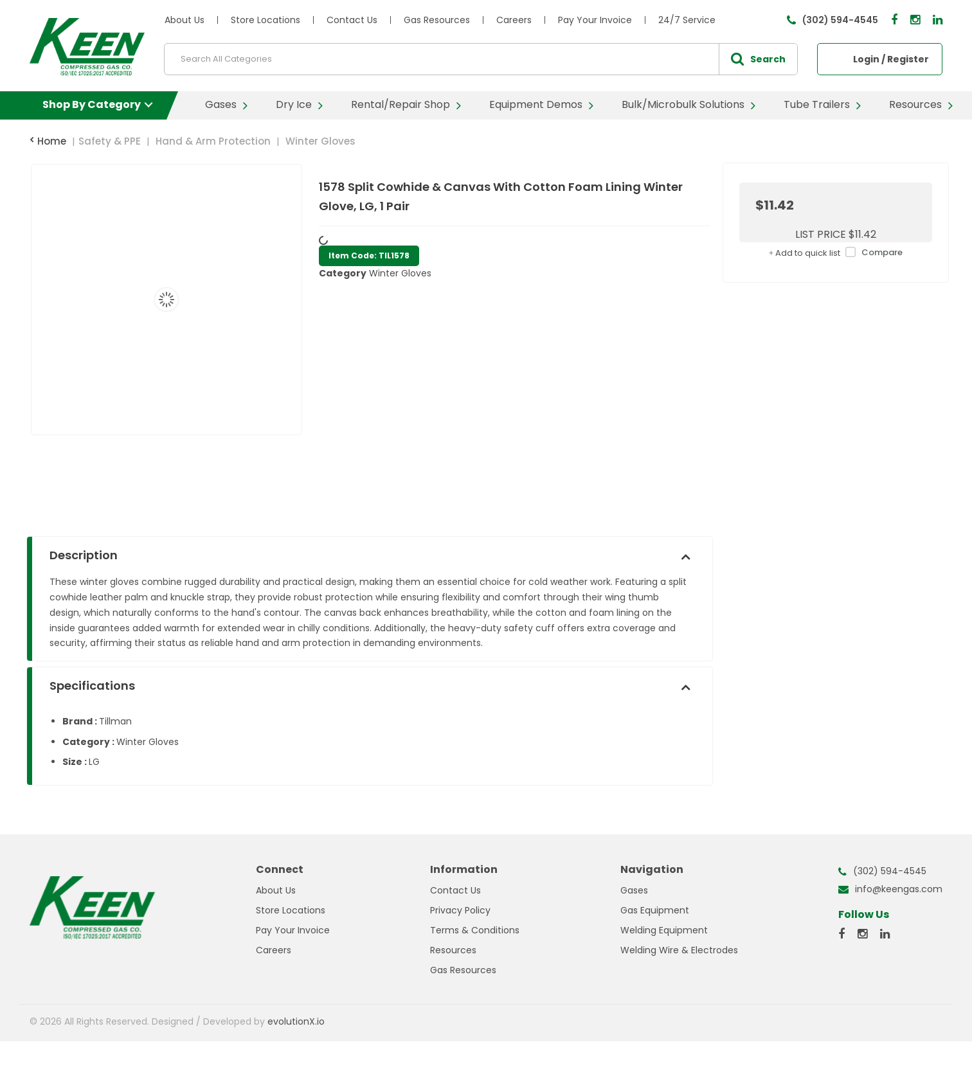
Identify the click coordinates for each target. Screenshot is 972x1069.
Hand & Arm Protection (213, 141)
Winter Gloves (320, 141)
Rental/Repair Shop (400, 104)
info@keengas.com (898, 889)
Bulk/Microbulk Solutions (683, 104)
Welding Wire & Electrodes (679, 950)
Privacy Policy (460, 910)
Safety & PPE (109, 141)
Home (48, 141)
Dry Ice (294, 104)
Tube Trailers (817, 104)
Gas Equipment (654, 910)
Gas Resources (437, 19)
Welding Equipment (664, 930)
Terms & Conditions (474, 930)
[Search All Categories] (481, 59)
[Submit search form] (758, 59)
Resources (915, 104)
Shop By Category (91, 104)
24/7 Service (687, 19)
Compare (871, 253)
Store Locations (265, 19)
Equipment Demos (535, 104)
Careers (514, 19)
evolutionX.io (296, 1021)
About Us (184, 19)
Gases (221, 104)
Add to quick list (804, 253)
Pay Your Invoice (595, 19)
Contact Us (352, 19)
